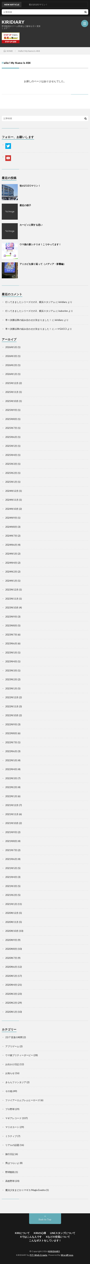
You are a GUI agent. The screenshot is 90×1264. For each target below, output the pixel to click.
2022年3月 (11, 778)
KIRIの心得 (40, 1232)
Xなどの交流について (58, 1236)
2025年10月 (11, 401)
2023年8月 (11, 625)
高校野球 (10, 1181)
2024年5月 (11, 553)
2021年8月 (11, 841)
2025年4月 (11, 455)
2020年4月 (11, 984)
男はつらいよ (12, 1163)
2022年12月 (11, 697)
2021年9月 (11, 832)
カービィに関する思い (31, 224)
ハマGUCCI (61, 328)
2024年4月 (11, 562)
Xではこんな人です (31, 1236)
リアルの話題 (12, 1145)
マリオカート (12, 1127)
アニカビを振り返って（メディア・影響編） (43, 264)
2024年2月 (11, 571)
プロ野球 (10, 1109)
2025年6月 (11, 437)
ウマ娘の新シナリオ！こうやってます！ (40, 244)
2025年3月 (11, 463)
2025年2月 (11, 472)
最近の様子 (25, 205)
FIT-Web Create (38, 1255)
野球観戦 (10, 1172)
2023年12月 (11, 589)
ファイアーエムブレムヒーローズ (22, 1100)
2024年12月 (11, 490)
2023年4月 (11, 661)
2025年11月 (11, 392)
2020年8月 (11, 948)
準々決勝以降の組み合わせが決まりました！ (28, 320)
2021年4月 (11, 877)
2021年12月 (11, 805)
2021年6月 (11, 859)
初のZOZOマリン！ (30, 185)
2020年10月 (11, 930)
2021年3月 (11, 886)
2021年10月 (11, 823)
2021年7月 (11, 850)
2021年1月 (11, 904)
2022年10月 (11, 715)
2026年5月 (11, 347)
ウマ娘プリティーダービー (19, 1055)
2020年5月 (11, 975)
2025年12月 (11, 383)
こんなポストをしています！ (45, 1240)
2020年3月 (11, 993)
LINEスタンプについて (62, 1232)
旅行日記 (10, 1154)
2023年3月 (11, 670)
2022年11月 (11, 706)
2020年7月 (11, 957)
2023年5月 (11, 652)
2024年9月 (11, 517)
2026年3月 (11, 356)
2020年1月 (11, 1011)
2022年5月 (11, 760)
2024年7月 (11, 535)
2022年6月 (11, 751)
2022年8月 (11, 733)
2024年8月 (11, 526)
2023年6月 (11, 643)
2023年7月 (11, 634)
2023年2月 (11, 679)
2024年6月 (11, 544)
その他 (8, 1091)
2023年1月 (11, 688)
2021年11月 (11, 814)
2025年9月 (11, 410)
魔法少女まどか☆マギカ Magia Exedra (25, 1190)
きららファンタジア (15, 1082)
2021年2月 (11, 895)
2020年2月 (11, 1002)
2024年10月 (11, 508)
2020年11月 (11, 922)
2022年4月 (11, 769)
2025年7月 (11, 427)
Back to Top (45, 1219)
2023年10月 (11, 607)
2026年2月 (11, 365)
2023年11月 (11, 598)
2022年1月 (11, 796)
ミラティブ (11, 1136)
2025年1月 (11, 481)
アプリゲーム (12, 1046)
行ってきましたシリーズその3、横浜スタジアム (30, 302)
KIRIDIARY (13, 22)
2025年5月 (11, 445)
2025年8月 (11, 419)
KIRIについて (22, 1232)
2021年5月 (11, 868)
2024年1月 (11, 580)
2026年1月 (11, 374)
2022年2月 (11, 787)
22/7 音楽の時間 (14, 1037)
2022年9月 (11, 724)
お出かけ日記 (12, 1064)
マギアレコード (13, 1118)
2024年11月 (11, 499)
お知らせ (10, 1073)
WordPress (67, 1255)
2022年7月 (11, 742)
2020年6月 (11, 966)
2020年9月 (11, 940)
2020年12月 (11, 912)
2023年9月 (11, 616)
